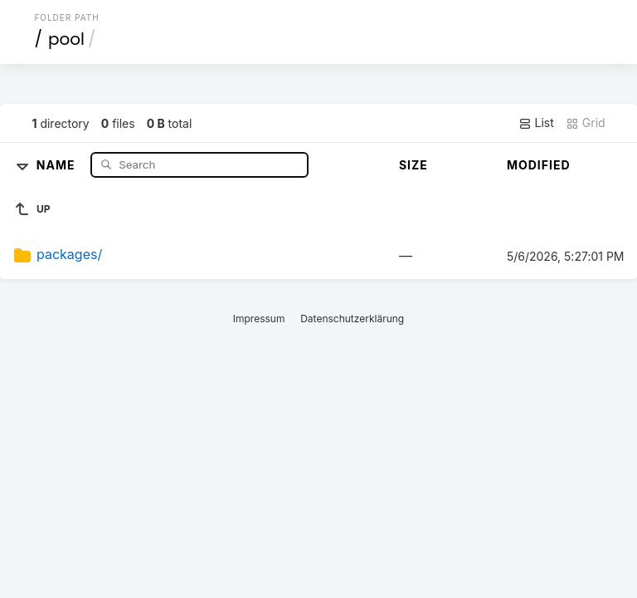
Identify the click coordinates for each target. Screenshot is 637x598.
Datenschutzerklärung (352, 318)
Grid (585, 122)
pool (66, 39)
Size (413, 165)
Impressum (259, 318)
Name (57, 164)
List (536, 122)
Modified (539, 165)
